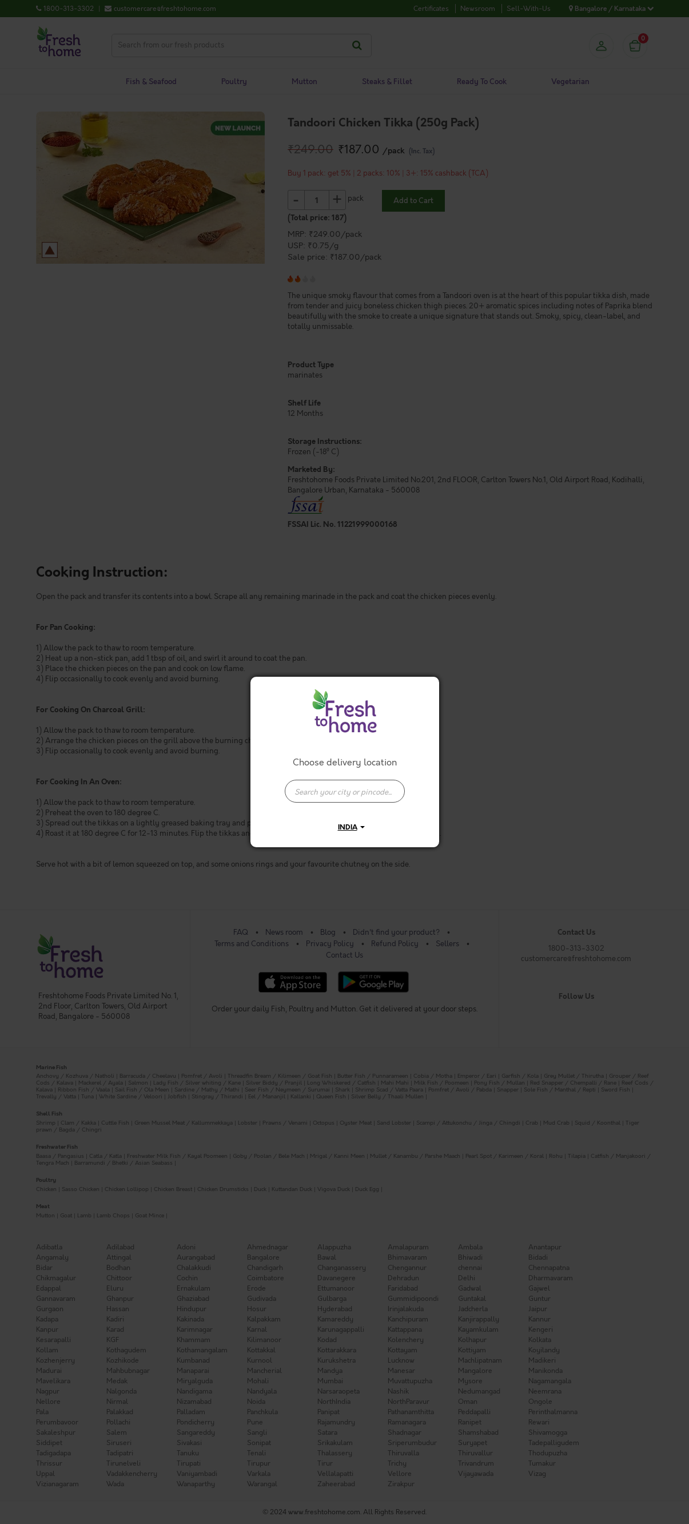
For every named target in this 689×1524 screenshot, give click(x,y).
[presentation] (345, 791)
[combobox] (345, 785)
